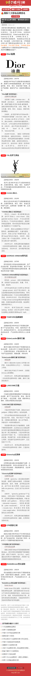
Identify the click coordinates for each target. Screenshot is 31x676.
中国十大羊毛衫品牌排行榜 (11, 633)
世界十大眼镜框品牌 (9, 630)
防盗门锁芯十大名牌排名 (10, 651)
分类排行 (25, 9)
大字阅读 (15, 16)
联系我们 (20, 668)
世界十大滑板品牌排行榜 (10, 660)
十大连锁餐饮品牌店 (9, 627)
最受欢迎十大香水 (8, 636)
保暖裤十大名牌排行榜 (9, 645)
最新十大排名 (16, 9)
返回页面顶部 (12, 668)
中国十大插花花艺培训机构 (11, 642)
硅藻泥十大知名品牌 (9, 654)
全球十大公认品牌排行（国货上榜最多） (15, 657)
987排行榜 (6, 9)
